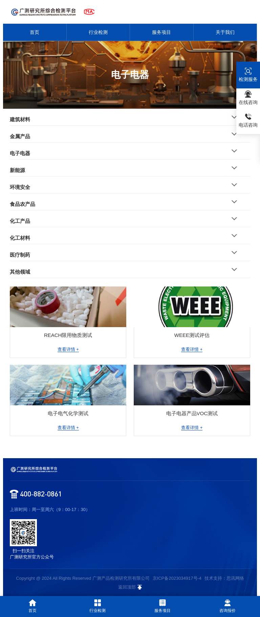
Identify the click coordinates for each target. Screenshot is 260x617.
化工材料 (20, 238)
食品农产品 (22, 204)
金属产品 (20, 136)
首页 (34, 32)
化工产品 (20, 221)
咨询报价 (227, 606)
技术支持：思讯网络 (224, 578)
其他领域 (20, 272)
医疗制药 (20, 255)
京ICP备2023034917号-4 (177, 578)
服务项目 (161, 32)
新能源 (17, 170)
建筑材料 (20, 119)
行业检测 (98, 32)
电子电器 (20, 153)
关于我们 (225, 32)
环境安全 (20, 187)
